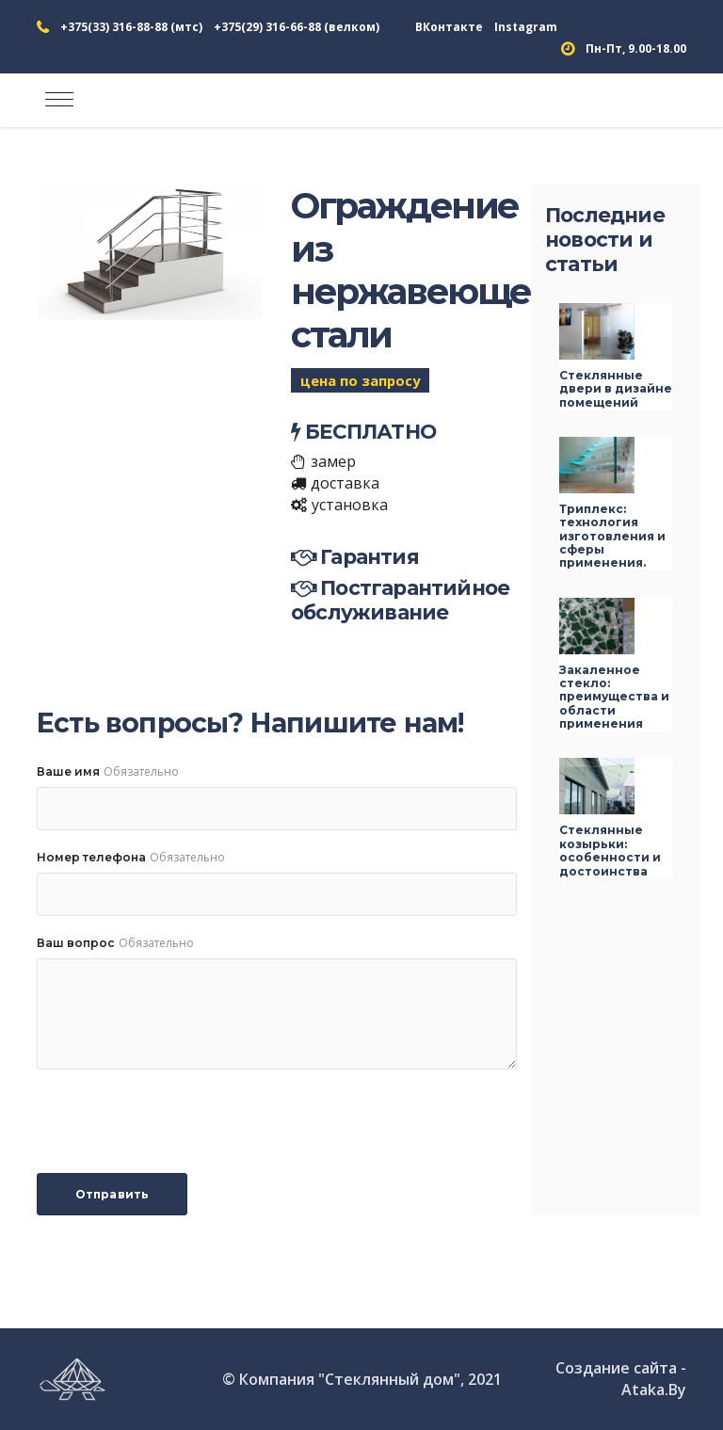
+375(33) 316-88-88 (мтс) (131, 27)
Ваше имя (68, 771)
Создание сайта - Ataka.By (620, 1379)
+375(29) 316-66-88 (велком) (296, 27)
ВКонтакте (449, 27)
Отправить (112, 1194)
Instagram (525, 27)
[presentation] (180, 1121)
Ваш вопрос (76, 943)
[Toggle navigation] (59, 100)
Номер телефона (91, 857)
